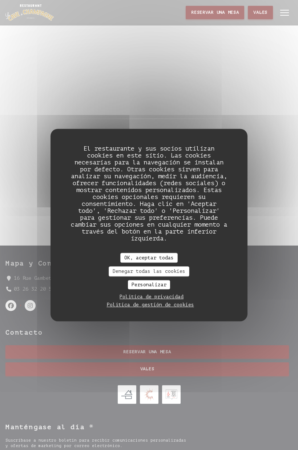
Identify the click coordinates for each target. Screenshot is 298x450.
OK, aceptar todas (149, 257)
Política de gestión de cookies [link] (150, 304)
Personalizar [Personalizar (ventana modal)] (149, 284)
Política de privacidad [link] (152, 296)
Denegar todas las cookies (149, 271)
